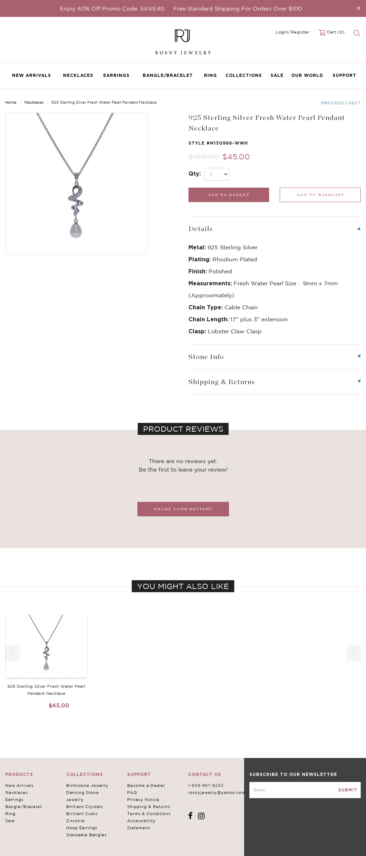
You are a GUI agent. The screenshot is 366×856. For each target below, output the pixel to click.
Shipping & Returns (148, 807)
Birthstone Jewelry (87, 785)
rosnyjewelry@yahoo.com (217, 792)
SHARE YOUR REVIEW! (183, 509)
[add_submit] (228, 195)
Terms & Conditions (148, 814)
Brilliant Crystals (84, 807)
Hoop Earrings (81, 828)
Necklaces (78, 75)
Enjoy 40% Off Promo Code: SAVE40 (112, 8)
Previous (332, 103)
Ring (210, 75)
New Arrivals (31, 75)
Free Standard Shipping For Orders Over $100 (237, 8)
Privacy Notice (143, 799)
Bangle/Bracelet (168, 75)
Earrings (116, 75)
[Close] (358, 8)
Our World (307, 75)
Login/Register (293, 32)
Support (344, 75)
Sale (277, 75)
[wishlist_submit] (320, 195)
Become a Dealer (146, 785)
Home (11, 102)
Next (354, 103)
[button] (353, 653)
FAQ (132, 792)
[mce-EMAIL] (305, 790)
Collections (243, 75)
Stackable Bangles (86, 835)
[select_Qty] (216, 174)
